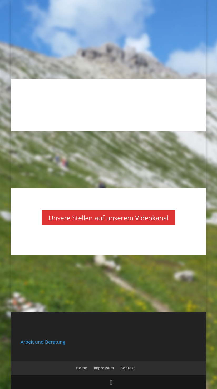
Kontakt (128, 367)
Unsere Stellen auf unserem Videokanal (108, 217)
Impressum (104, 367)
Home (81, 367)
